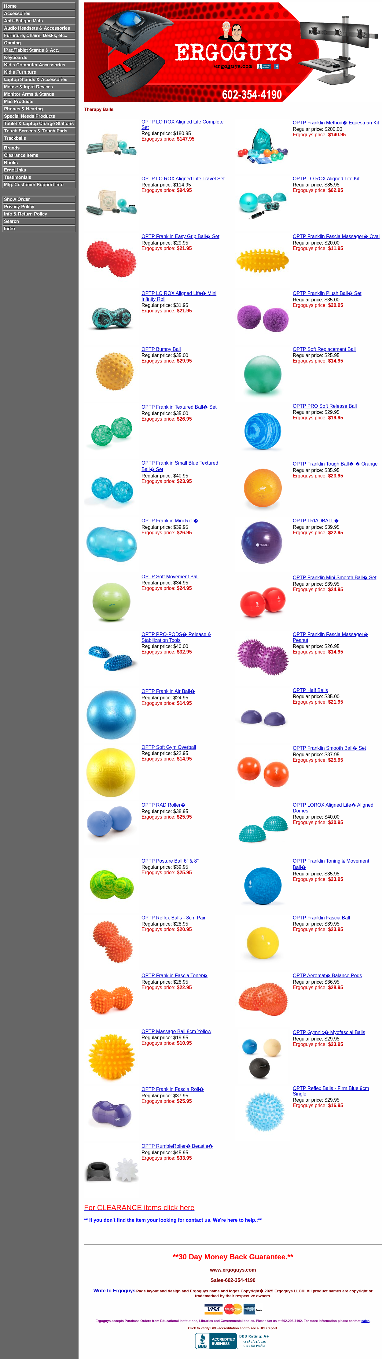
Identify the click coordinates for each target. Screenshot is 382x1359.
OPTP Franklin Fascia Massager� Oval (336, 236)
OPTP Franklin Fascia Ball (321, 917)
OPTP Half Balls (310, 690)
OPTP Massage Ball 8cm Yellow (176, 1031)
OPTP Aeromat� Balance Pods (327, 975)
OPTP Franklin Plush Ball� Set (327, 293)
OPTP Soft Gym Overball (168, 747)
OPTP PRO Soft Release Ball (325, 406)
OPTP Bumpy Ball (161, 349)
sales (365, 1321)
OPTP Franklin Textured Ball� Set (179, 407)
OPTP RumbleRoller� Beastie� (177, 1146)
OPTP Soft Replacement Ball (324, 349)
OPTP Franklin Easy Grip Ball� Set (180, 236)
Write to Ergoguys (115, 1290)
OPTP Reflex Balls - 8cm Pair (173, 917)
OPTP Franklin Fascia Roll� (172, 1089)
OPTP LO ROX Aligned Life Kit (326, 178)
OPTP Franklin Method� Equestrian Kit (336, 122)
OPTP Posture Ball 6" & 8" (170, 861)
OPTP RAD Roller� (163, 805)
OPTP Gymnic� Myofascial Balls (329, 1032)
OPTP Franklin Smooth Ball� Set (329, 748)
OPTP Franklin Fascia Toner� (174, 975)
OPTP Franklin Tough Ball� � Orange (335, 463)
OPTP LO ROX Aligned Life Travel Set (183, 178)
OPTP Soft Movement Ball (169, 576)
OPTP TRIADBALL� (316, 520)
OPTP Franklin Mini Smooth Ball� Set (334, 577)
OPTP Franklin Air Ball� (168, 691)
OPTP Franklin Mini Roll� (169, 520)
